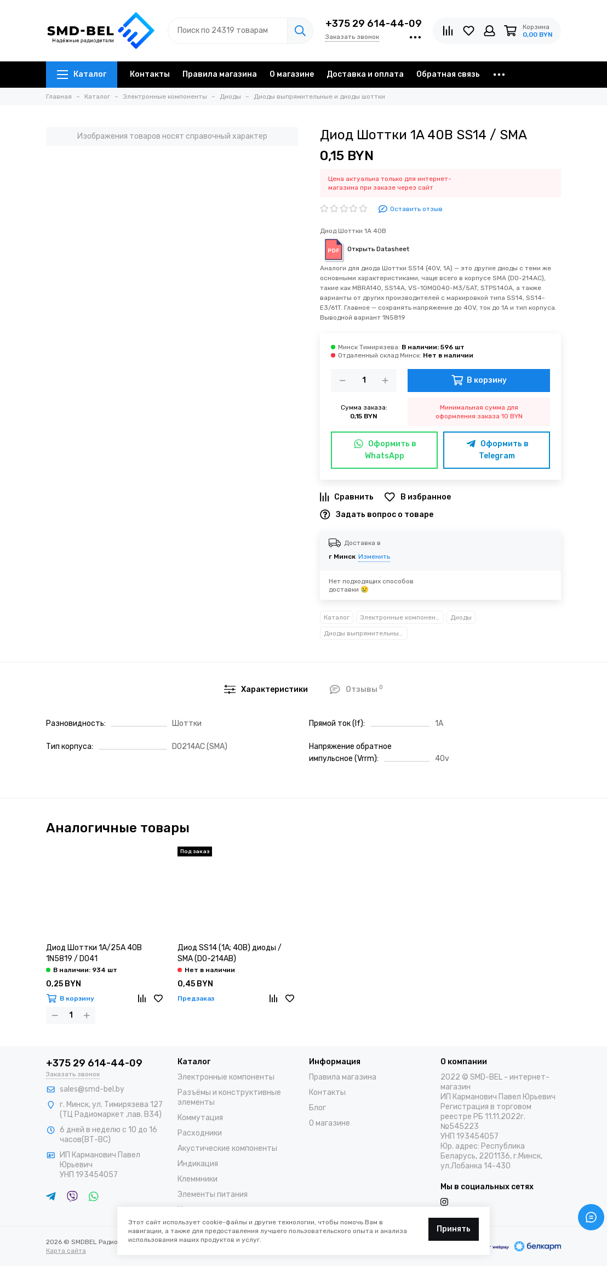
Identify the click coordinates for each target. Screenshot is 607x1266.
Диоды (461, 617)
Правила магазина (219, 74)
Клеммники (197, 1179)
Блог (317, 1107)
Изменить (374, 556)
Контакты (150, 74)
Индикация (197, 1163)
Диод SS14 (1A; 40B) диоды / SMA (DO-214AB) (229, 953)
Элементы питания (212, 1194)
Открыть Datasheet (364, 249)
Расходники (199, 1133)
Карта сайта (66, 1250)
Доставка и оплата (365, 74)
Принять (454, 1229)
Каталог (81, 74)
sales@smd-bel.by (92, 1089)
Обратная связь (448, 74)
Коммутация (200, 1117)
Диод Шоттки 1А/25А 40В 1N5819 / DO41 (94, 953)
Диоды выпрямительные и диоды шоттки (366, 633)
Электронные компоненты (402, 617)
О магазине (292, 74)
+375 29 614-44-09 (373, 24)
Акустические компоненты (227, 1148)
